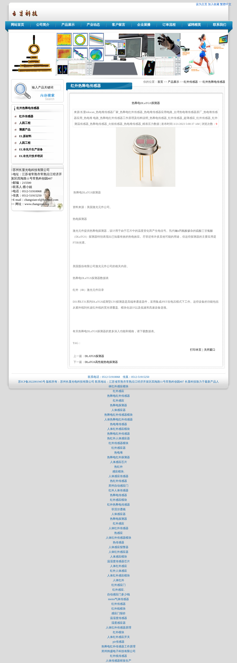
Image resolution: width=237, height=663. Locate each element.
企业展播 (143, 24)
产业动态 (93, 24)
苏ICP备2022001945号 (31, 381)
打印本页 (195, 349)
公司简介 (42, 24)
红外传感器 (191, 81)
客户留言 (118, 24)
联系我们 (219, 24)
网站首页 (17, 24)
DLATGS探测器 (94, 356)
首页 (160, 81)
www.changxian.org (37, 204)
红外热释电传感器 (214, 81)
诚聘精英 (194, 24)
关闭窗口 (209, 349)
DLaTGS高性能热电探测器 (101, 362)
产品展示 (68, 24)
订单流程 (169, 24)
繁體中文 (225, 4)
